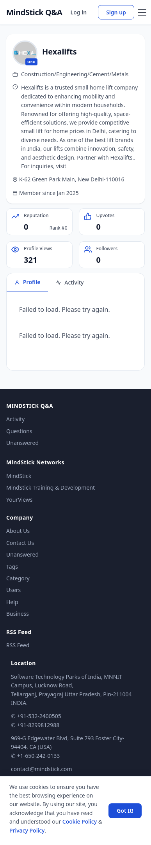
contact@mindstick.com (41, 769)
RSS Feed (17, 645)
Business (17, 613)
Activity (15, 419)
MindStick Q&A (34, 12)
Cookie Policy (79, 821)
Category (18, 578)
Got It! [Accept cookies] (125, 810)
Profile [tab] (27, 282)
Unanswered (22, 442)
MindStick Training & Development (50, 487)
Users (13, 590)
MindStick (18, 476)
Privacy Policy (26, 830)
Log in (79, 12)
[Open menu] (142, 12)
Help (12, 602)
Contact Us (20, 542)
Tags (12, 566)
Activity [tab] (69, 282)
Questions (19, 431)
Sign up (116, 12)
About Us (18, 530)
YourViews (19, 499)
